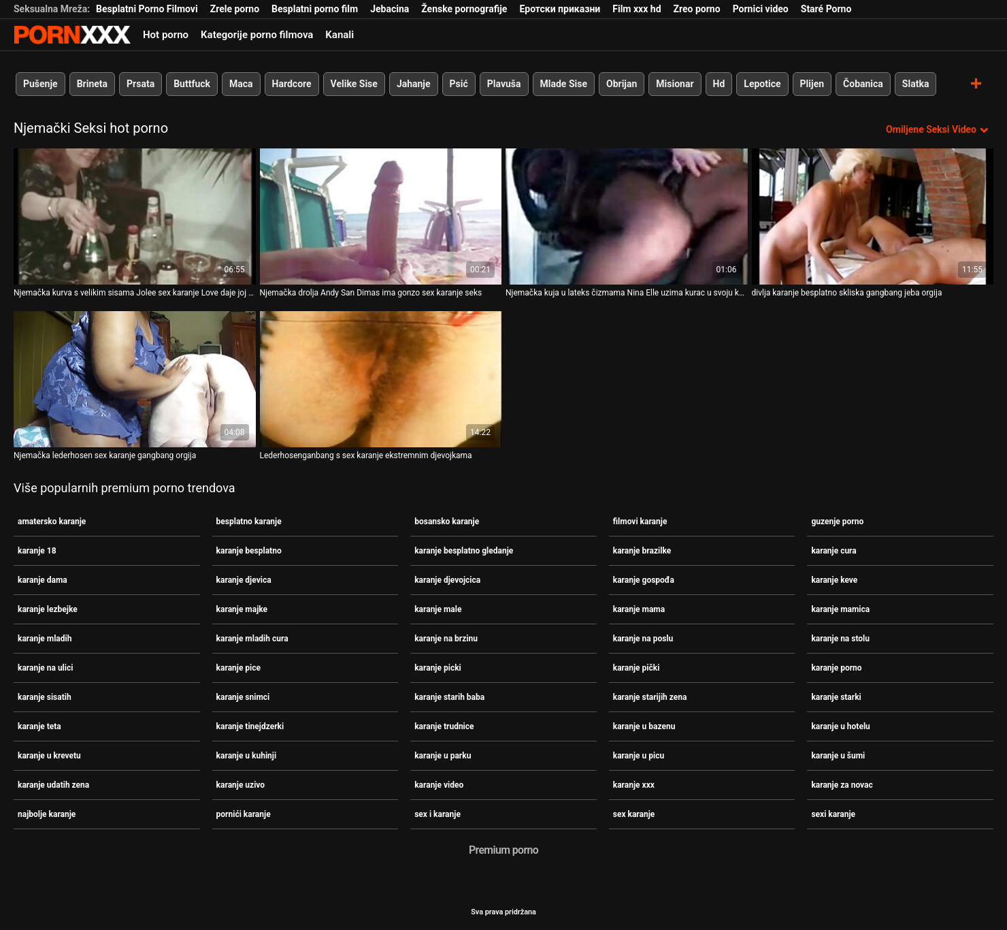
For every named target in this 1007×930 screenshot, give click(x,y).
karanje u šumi (838, 755)
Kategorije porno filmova (257, 35)
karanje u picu (638, 755)
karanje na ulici (45, 668)
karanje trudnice (444, 726)
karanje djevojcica (447, 580)
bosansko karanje (446, 521)
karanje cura (833, 551)
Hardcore (292, 83)
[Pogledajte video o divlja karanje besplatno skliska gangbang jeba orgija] (873, 216)
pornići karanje (243, 814)
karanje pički (636, 668)
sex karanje (634, 814)
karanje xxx (634, 785)
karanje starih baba (449, 697)
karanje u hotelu (840, 726)
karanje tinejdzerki (250, 726)
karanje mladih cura (252, 638)
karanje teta (39, 726)
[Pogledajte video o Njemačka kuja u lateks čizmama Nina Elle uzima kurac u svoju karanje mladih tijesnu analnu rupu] (627, 216)
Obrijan (621, 83)
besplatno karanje (249, 521)
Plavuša (504, 83)
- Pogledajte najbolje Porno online (72, 34)
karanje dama (42, 580)
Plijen (812, 83)
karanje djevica (243, 580)
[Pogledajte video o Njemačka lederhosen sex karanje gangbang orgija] (135, 379)
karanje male (437, 609)
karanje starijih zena (650, 697)
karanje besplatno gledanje (463, 551)
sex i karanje (437, 814)
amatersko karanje (52, 521)
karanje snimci (243, 697)
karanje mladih (44, 638)
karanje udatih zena (53, 785)
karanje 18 (37, 551)
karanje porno (836, 668)
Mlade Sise (563, 83)
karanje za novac (841, 785)
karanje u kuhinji (246, 755)
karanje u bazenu (644, 726)
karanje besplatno (249, 551)
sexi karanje (833, 814)
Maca (241, 83)
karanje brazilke (642, 551)
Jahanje (414, 83)
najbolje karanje (47, 814)
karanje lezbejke (48, 609)
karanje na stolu (840, 638)
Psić (459, 83)
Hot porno (165, 35)
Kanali (339, 35)
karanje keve (834, 580)
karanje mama (639, 609)
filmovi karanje (640, 521)
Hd (719, 83)
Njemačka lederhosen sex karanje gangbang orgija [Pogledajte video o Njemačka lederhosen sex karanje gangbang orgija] (105, 455)
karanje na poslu (643, 638)
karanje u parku (442, 755)
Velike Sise (354, 83)
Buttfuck (192, 83)
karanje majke (241, 609)
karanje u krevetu (49, 755)
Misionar (674, 83)
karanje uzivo (240, 785)
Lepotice (762, 83)
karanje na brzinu (446, 638)
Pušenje (40, 83)
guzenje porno (837, 521)
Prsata (140, 83)
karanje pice (238, 668)
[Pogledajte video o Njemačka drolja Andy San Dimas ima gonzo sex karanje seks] (381, 216)
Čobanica (863, 83)
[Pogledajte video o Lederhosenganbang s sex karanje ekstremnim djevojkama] (381, 379)
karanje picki (437, 668)
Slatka (915, 83)
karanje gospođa (643, 580)
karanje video (438, 785)
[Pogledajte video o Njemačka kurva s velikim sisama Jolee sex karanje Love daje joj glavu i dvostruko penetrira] (135, 216)
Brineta (92, 83)
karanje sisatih (44, 697)
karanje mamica (840, 609)
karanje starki (836, 697)
